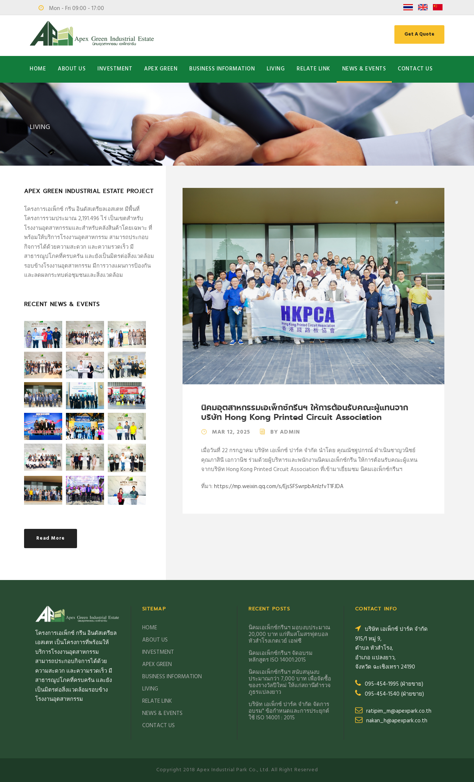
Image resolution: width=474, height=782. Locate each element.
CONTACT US (415, 68)
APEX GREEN (160, 68)
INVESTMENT (114, 68)
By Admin (285, 432)
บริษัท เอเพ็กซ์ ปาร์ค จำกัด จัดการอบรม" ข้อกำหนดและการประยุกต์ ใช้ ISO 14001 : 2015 (288, 711)
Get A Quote (419, 34)
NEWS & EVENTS (364, 68)
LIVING (276, 68)
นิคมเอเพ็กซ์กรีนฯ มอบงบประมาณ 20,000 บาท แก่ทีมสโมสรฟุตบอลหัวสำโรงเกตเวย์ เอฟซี (289, 634)
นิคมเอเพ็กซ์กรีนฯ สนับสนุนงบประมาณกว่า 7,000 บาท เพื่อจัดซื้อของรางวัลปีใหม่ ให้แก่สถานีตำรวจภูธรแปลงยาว (289, 682)
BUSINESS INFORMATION (222, 68)
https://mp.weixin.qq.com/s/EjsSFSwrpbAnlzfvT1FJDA (279, 486)
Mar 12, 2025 (231, 432)
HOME (38, 68)
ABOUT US (72, 68)
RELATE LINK (313, 68)
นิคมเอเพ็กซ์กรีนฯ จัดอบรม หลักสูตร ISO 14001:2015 (280, 657)
